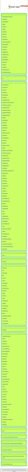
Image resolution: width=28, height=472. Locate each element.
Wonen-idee (4, 343)
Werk (3, 226)
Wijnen (3, 280)
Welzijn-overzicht (5, 218)
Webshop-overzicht (6, 132)
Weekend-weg (5, 206)
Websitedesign (5, 163)
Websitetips (4, 180)
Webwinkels (4, 195)
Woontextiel (4, 406)
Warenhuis (4, 34)
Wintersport (4, 318)
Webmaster (4, 122)
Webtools (4, 188)
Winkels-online (5, 310)
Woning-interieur (5, 371)
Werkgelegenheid (5, 233)
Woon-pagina (4, 391)
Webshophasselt (5, 137)
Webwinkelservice (5, 198)
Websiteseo (4, 178)
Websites (4, 175)
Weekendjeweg (5, 208)
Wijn (3, 275)
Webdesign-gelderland (6, 105)
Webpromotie (4, 127)
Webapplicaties (5, 94)
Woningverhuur (5, 384)
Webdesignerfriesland (6, 112)
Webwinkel (4, 190)
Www (3, 430)
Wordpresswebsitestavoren (7, 419)
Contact (14, 471)
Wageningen (4, 19)
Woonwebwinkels (5, 409)
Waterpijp (4, 64)
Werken (3, 231)
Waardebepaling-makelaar (7, 16)
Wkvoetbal (4, 329)
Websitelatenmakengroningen (8, 170)
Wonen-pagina (5, 353)
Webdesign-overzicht (6, 110)
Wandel (3, 24)
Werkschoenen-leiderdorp (7, 243)
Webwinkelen (4, 193)
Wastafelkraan (5, 52)
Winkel (3, 298)
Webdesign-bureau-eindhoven (8, 102)
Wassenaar (4, 49)
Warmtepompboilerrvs (6, 41)
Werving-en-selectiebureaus (7, 246)
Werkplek (4, 241)
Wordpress (4, 416)
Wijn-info (4, 278)
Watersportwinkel (5, 69)
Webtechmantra (5, 185)
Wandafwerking (5, 21)
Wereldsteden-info (5, 223)
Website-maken (5, 155)
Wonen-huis (4, 341)
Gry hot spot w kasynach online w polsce (10, 437)
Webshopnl (4, 140)
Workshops (4, 424)
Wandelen (4, 26)
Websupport (4, 183)
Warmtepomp (4, 39)
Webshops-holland (5, 145)
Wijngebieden (5, 283)
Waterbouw (4, 62)
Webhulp (4, 117)
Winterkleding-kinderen (6, 315)
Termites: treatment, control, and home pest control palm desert (13, 457)
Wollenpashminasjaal (6, 336)
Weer (3, 211)
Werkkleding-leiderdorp (6, 238)
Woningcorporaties (5, 379)
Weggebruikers (5, 216)
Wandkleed (4, 31)
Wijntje (3, 293)
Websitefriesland (5, 165)
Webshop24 (4, 135)
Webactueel (4, 92)
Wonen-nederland (5, 348)
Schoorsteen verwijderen (7, 449)
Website (3, 147)
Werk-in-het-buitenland (6, 228)
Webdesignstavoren (6, 115)
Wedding (4, 203)
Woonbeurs (4, 399)
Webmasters (4, 125)
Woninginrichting (5, 381)
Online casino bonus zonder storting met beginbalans (12, 443)
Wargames (4, 36)
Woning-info (4, 368)
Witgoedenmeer (5, 323)
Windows (4, 295)
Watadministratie (5, 54)
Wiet (3, 270)
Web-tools (4, 89)
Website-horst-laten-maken (7, 150)
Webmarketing (5, 120)
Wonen (3, 338)
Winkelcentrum (5, 300)
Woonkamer (4, 401)
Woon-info (4, 389)
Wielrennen (4, 267)
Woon (3, 386)
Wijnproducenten (5, 288)
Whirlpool (4, 261)
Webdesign (4, 97)
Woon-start (4, 394)
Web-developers (5, 84)
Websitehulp (4, 168)
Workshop (4, 421)
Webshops (4, 142)
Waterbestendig (5, 59)
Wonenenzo (4, 363)
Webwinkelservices (6, 201)
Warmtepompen (5, 44)
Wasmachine (4, 46)
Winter (3, 313)
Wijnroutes (4, 290)
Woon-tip (4, 396)
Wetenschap (4, 248)
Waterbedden (4, 57)
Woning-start (4, 374)
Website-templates (5, 160)
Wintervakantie (5, 320)
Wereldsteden (5, 221)
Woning (3, 366)
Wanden (4, 29)
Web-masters (4, 87)
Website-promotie (5, 158)
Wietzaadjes (4, 272)
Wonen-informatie (5, 346)
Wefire (3, 213)
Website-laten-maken (6, 153)
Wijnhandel (4, 285)
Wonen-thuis (4, 356)
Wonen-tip (4, 358)
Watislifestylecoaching (6, 72)
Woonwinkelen (5, 411)
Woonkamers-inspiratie (6, 404)
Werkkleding (4, 236)
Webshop (4, 130)
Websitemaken (5, 173)
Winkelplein (4, 308)
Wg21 (3, 255)
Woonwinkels (4, 414)
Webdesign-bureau (6, 99)
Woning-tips (4, 376)
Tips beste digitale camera (7, 464)
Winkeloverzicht (5, 305)
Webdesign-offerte (5, 107)
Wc (3, 78)
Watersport (4, 67)
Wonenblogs (4, 361)
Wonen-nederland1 (6, 351)
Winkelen (4, 303)
